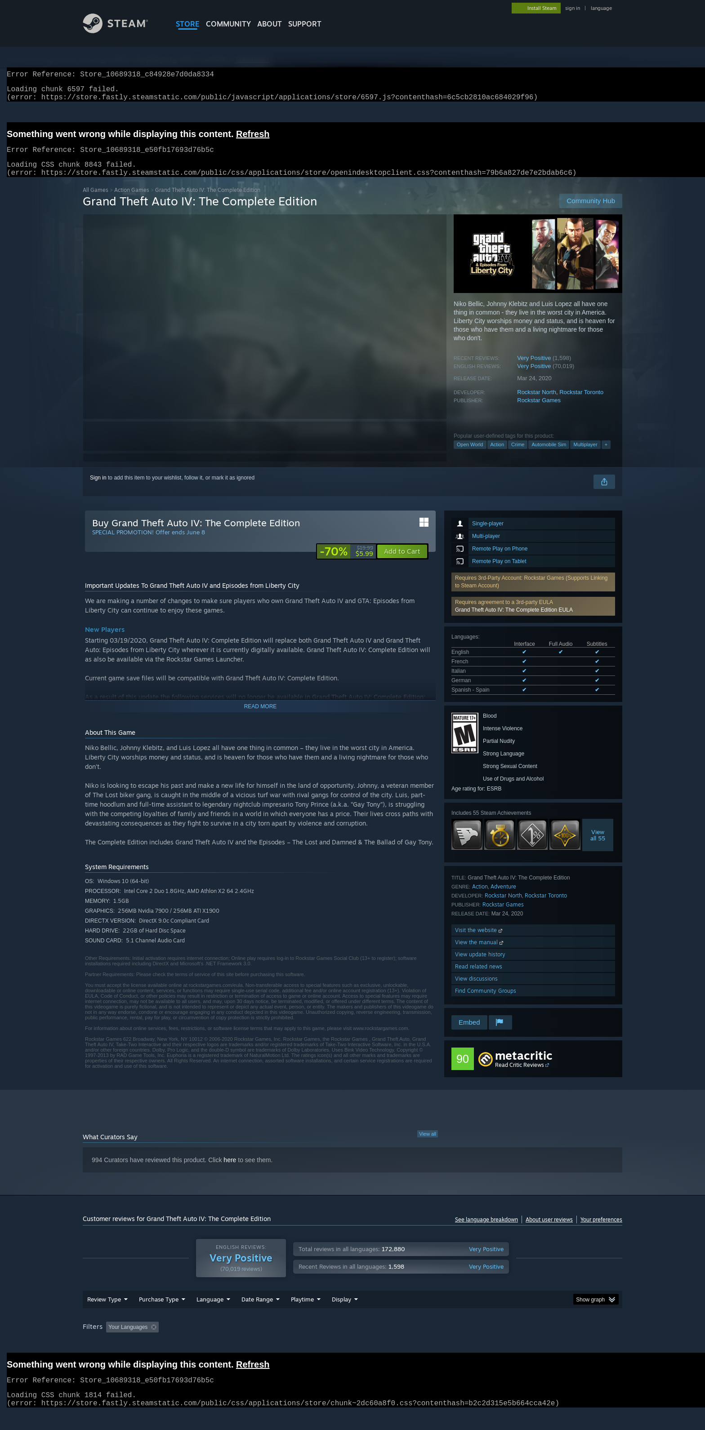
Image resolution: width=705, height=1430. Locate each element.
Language (209, 1310)
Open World (470, 455)
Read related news (478, 977)
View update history (480, 965)
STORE (188, 23)
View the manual (480, 953)
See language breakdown (486, 1230)
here (229, 1170)
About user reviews (549, 1230)
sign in (572, 8)
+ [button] (606, 455)
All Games (95, 200)
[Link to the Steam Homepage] (122, 31)
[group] (352, 1338)
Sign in (98, 488)
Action (497, 455)
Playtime (302, 1310)
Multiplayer (585, 455)
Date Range (257, 1310)
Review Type (104, 1310)
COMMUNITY (228, 23)
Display (341, 1310)
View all (427, 1144)
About (269, 23)
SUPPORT (304, 23)
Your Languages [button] (127, 1338)
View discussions (476, 989)
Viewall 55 (597, 846)
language (601, 8)
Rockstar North (536, 403)
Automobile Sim (548, 455)
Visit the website (479, 940)
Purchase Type (158, 1310)
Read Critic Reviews (519, 1075)
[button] (533, 617)
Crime (517, 455)
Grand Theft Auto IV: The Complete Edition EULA (514, 620)
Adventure (503, 897)
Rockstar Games (539, 411)
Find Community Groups (485, 1001)
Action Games (131, 200)
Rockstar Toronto (581, 403)
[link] (346, 562)
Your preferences (601, 1230)
